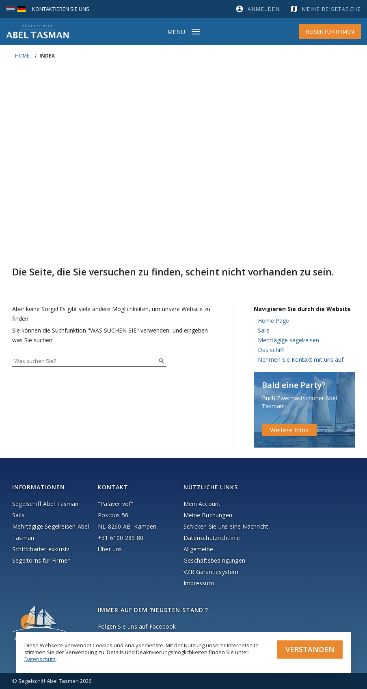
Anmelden (264, 9)
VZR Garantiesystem (211, 572)
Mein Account (202, 504)
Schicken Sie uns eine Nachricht (226, 526)
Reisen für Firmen (330, 31)
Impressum (199, 583)
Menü (176, 32)
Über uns (110, 549)
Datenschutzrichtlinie (212, 538)
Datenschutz (40, 659)
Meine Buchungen (208, 515)
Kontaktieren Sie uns (60, 9)
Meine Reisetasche (331, 9)
